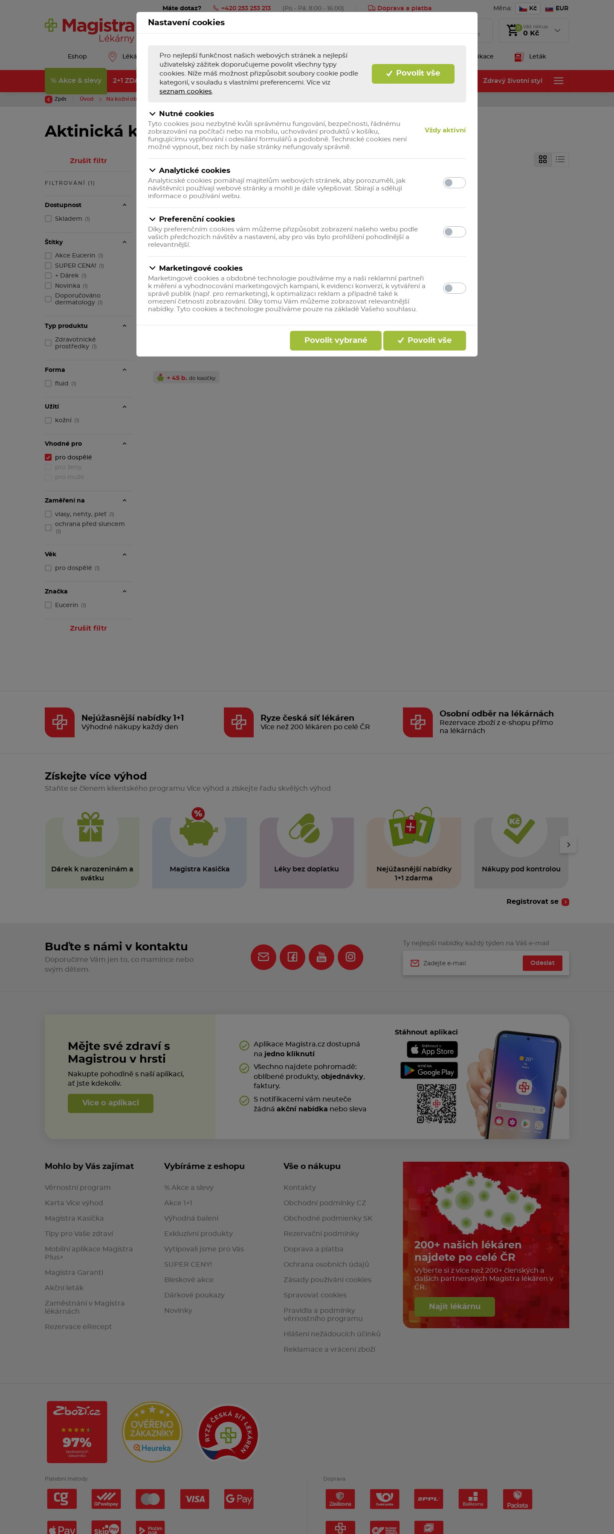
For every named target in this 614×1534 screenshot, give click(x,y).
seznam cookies (185, 91)
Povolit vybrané (335, 341)
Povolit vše (413, 73)
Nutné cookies (181, 114)
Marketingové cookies (195, 268)
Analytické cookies (189, 170)
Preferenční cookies (191, 219)
